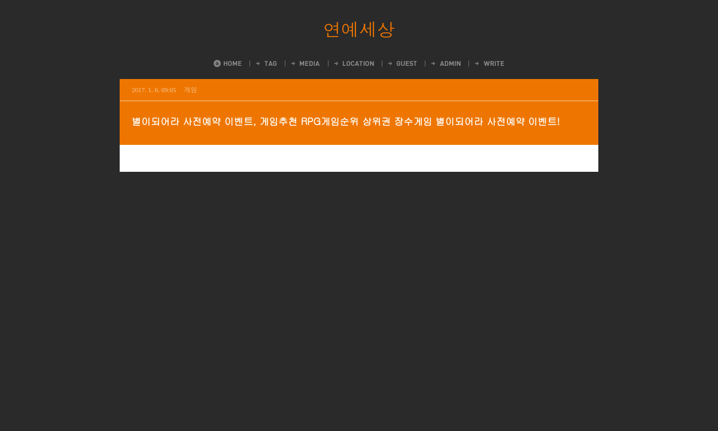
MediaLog (305, 63)
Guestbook (402, 63)
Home (228, 63)
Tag (265, 63)
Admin (445, 63)
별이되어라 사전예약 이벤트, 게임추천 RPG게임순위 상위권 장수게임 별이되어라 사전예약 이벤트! (346, 121)
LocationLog (353, 63)
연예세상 (359, 28)
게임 (190, 89)
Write (488, 63)
